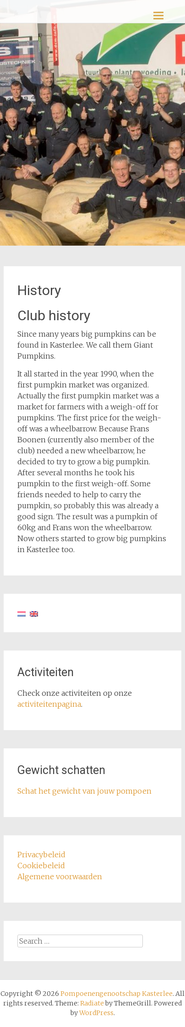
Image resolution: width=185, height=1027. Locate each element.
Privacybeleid (41, 854)
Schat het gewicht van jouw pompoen (84, 791)
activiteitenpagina (49, 704)
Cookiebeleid (41, 865)
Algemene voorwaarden (59, 876)
